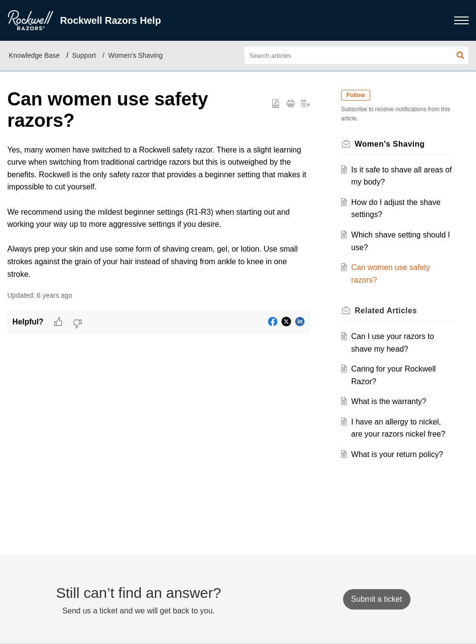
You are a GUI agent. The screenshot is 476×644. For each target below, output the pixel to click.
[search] (356, 55)
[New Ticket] (376, 599)
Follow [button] (355, 95)
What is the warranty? (389, 401)
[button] (460, 55)
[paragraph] (158, 212)
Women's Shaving (135, 55)
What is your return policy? (397, 454)
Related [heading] (386, 310)
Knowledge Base (34, 55)
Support (84, 55)
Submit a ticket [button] (376, 599)
